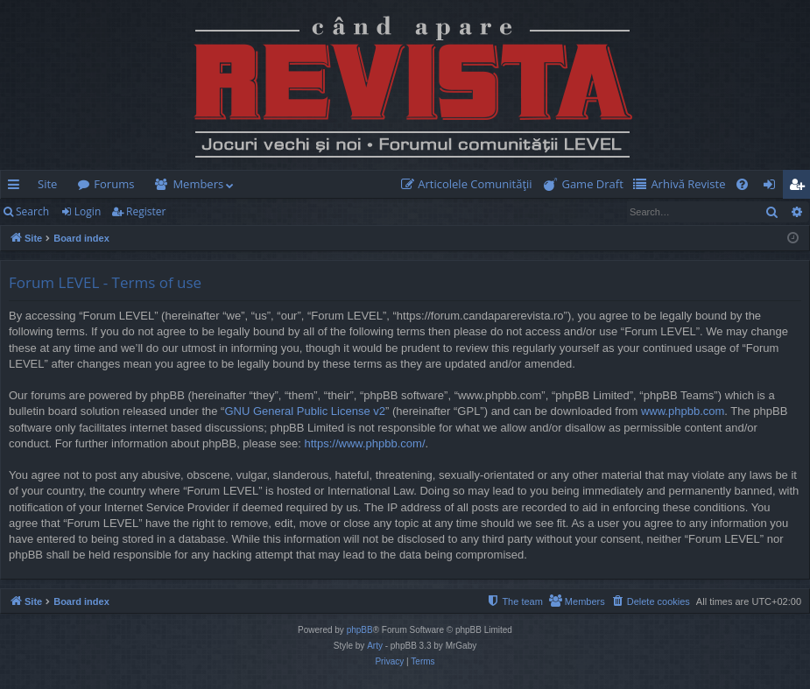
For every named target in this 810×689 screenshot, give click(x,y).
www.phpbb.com (682, 411)
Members (198, 184)
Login (87, 211)
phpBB (360, 630)
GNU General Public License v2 (304, 411)
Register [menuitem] (800, 187)
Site (47, 184)
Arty (375, 645)
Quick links (17, 187)
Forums (114, 184)
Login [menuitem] (773, 187)
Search (32, 211)
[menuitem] (470, 184)
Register (146, 211)
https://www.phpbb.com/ (364, 443)
